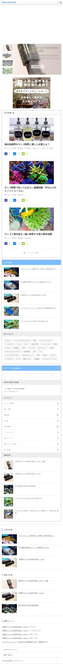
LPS (34, 351)
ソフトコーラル (45, 344)
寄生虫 (55, 344)
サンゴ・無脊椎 (11, 148)
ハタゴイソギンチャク (45, 340)
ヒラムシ (7, 348)
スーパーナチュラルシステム (22, 340)
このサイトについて (10, 649)
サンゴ (18, 359)
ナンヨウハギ (9, 359)
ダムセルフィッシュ (28, 355)
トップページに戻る (32, 252)
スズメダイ (31, 348)
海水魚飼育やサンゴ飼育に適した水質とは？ (27, 144)
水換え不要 (35, 344)
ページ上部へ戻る (60, 661)
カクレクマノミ (42, 348)
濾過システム (27, 359)
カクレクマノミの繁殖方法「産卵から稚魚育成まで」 (39, 269)
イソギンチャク (9, 344)
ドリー (26, 344)
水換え (52, 348)
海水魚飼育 (27, 148)
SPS (38, 355)
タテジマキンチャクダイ (12, 355)
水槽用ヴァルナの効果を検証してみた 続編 (45, 49)
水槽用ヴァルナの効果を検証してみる (33, 295)
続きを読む (37, 66)
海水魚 (45, 355)
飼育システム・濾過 (39, 148)
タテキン (7, 340)
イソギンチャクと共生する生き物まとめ (34, 321)
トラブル (52, 355)
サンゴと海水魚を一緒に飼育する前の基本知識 (28, 234)
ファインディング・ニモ (49, 359)
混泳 (24, 348)
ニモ (40, 351)
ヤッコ (19, 344)
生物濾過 (36, 359)
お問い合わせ (7, 655)
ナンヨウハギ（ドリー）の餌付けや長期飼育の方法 (38, 308)
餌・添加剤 (49, 148)
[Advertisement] (32, 24)
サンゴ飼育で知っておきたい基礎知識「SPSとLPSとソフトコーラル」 (30, 189)
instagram (16, 348)
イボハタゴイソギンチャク (12, 351)
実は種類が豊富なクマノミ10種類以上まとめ (36, 282)
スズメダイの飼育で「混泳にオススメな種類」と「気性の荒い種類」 (37, 512)
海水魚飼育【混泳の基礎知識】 (25, 486)
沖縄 (34, 340)
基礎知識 (20, 148)
